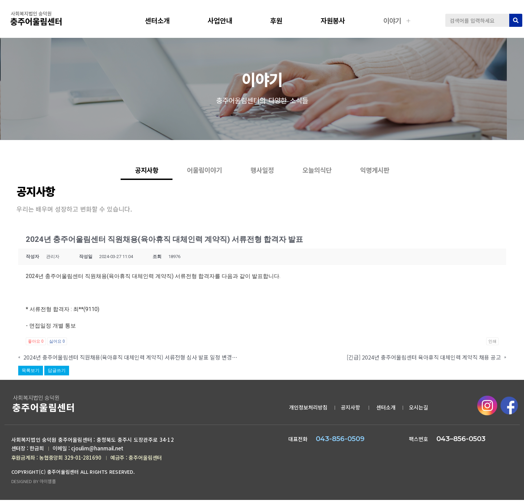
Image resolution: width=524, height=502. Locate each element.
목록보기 (31, 371)
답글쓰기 (57, 371)
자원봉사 (338, 20)
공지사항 (474, 138)
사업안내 (225, 20)
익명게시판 (389, 176)
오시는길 (418, 408)
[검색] (515, 20)
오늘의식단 (324, 176)
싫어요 (57, 342)
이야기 (397, 20)
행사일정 (262, 176)
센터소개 (162, 20)
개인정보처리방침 (308, 408)
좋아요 (36, 342)
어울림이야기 (196, 176)
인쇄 (492, 342)
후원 (281, 20)
